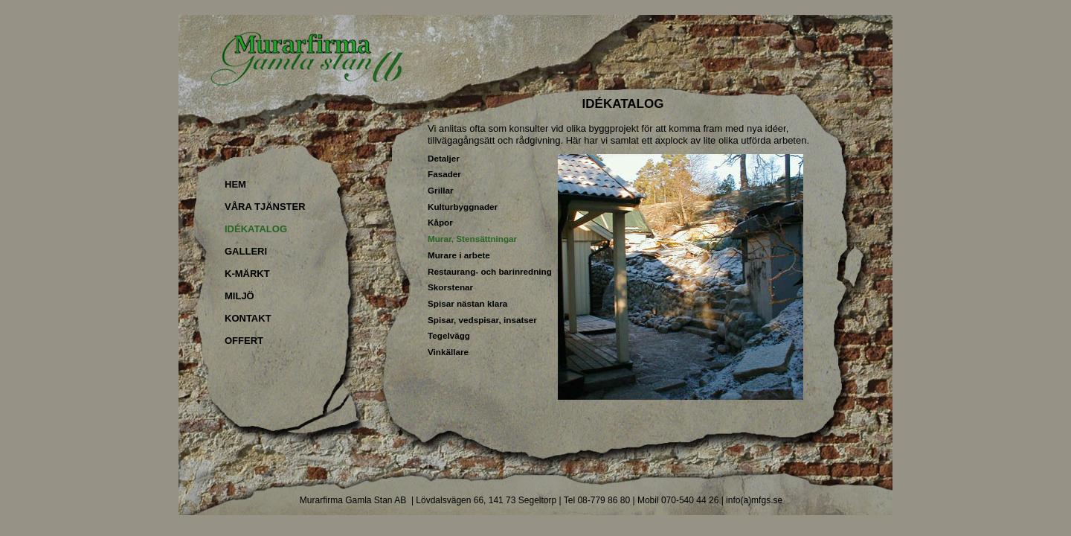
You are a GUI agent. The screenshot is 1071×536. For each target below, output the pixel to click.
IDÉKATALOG (256, 228)
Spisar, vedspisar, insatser (482, 320)
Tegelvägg (449, 335)
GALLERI (246, 251)
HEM (235, 184)
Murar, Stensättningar (472, 238)
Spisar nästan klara (467, 303)
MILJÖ (239, 296)
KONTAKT (248, 318)
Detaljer (444, 158)
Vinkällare (448, 352)
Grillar (440, 190)
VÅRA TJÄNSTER (265, 206)
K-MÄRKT (247, 273)
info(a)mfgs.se (754, 500)
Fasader (444, 174)
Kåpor (440, 222)
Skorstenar (450, 287)
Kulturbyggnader (463, 206)
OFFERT (244, 340)
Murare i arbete (459, 255)
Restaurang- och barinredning (490, 271)
